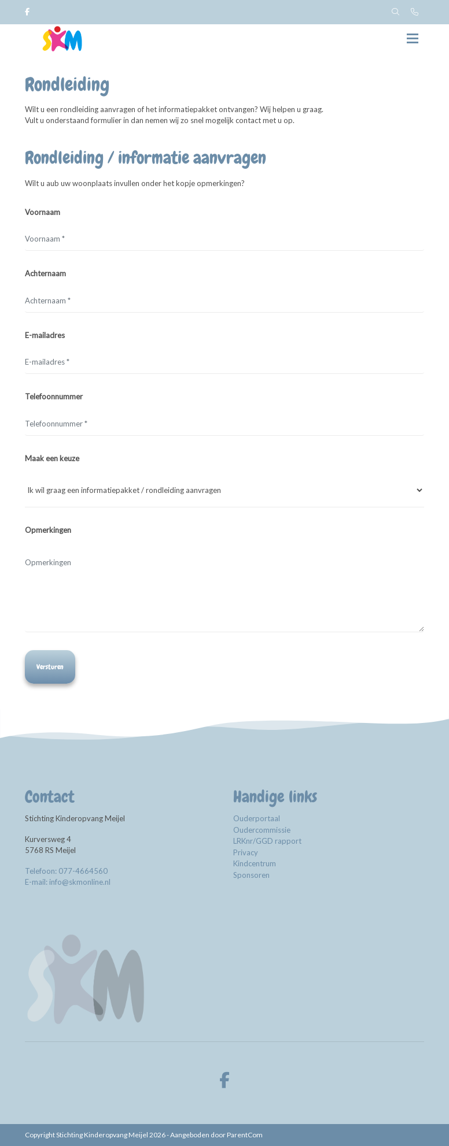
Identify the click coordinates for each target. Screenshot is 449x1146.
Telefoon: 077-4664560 (66, 871)
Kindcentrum (254, 863)
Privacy (245, 852)
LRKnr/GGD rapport (268, 840)
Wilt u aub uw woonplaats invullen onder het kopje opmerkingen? (135, 183)
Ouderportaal (256, 818)
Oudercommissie (261, 830)
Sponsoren (251, 875)
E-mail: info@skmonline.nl (68, 882)
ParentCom (245, 1134)
